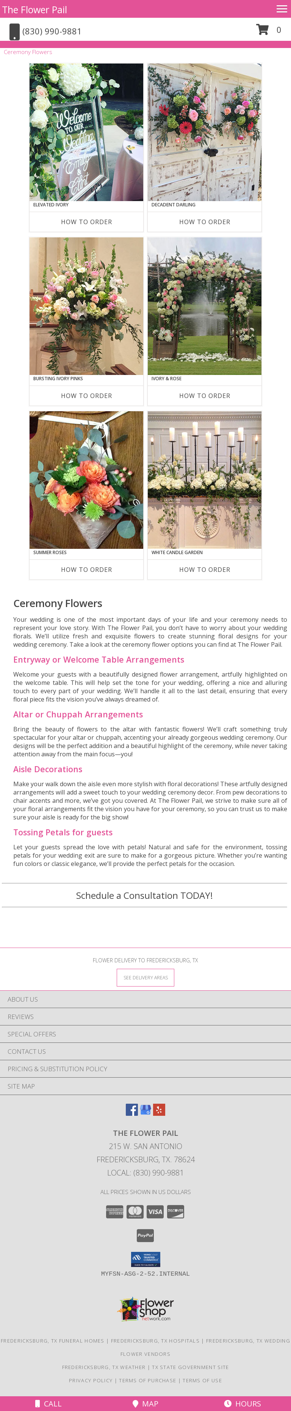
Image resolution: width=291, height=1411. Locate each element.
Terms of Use (202, 1380)
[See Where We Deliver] (145, 977)
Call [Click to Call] (48, 1404)
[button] (269, 32)
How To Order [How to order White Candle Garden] (204, 569)
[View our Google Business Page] (145, 1113)
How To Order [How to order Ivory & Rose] (204, 396)
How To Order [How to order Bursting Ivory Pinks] (86, 396)
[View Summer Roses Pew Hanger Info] (86, 480)
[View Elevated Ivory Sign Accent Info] (86, 132)
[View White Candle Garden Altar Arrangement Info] (204, 480)
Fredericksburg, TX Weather (104, 1367)
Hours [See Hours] (242, 1404)
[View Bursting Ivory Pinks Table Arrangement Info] (86, 306)
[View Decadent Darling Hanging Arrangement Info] (204, 132)
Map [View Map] (145, 1404)
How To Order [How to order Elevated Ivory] (86, 222)
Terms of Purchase (147, 1380)
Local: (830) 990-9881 (145, 1173)
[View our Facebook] (132, 1113)
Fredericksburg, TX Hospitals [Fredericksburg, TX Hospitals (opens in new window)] (155, 1340)
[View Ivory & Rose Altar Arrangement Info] (204, 306)
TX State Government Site (190, 1367)
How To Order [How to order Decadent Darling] (204, 222)
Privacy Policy (91, 1380)
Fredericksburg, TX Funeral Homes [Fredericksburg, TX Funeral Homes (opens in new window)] (53, 1340)
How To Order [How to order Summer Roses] (86, 569)
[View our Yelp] (159, 1113)
